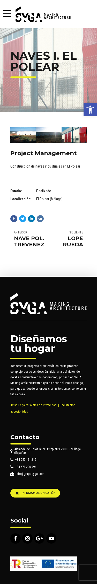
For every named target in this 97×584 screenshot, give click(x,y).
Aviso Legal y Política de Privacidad (33, 405)
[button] (90, 109)
